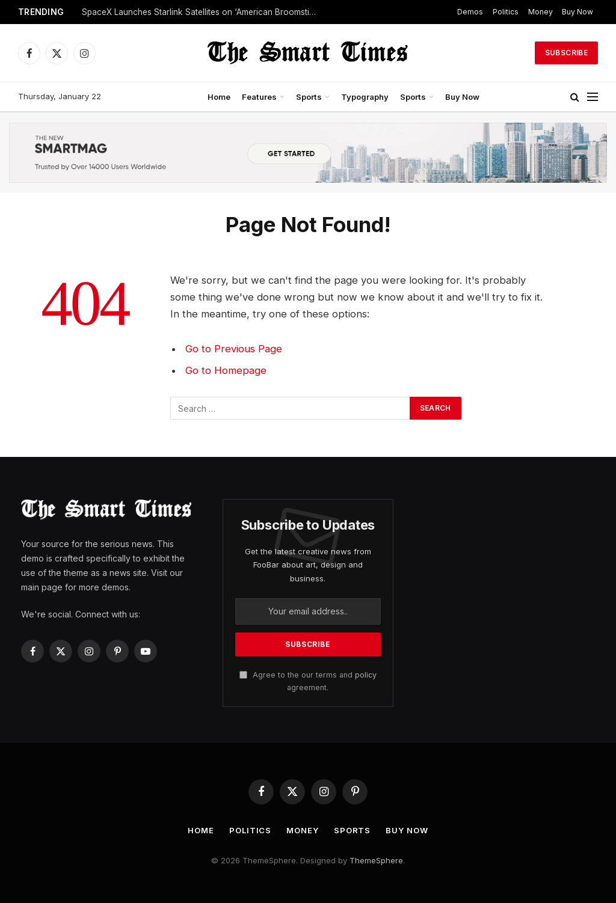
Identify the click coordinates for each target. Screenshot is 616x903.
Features (259, 97)
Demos (470, 11)
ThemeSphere (376, 860)
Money (540, 11)
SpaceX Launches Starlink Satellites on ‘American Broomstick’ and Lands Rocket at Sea (202, 12)
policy (366, 674)
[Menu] (592, 97)
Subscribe (566, 52)
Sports (309, 97)
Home (219, 97)
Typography (365, 97)
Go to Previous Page (233, 349)
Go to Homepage (225, 370)
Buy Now (577, 11)
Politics (506, 11)
